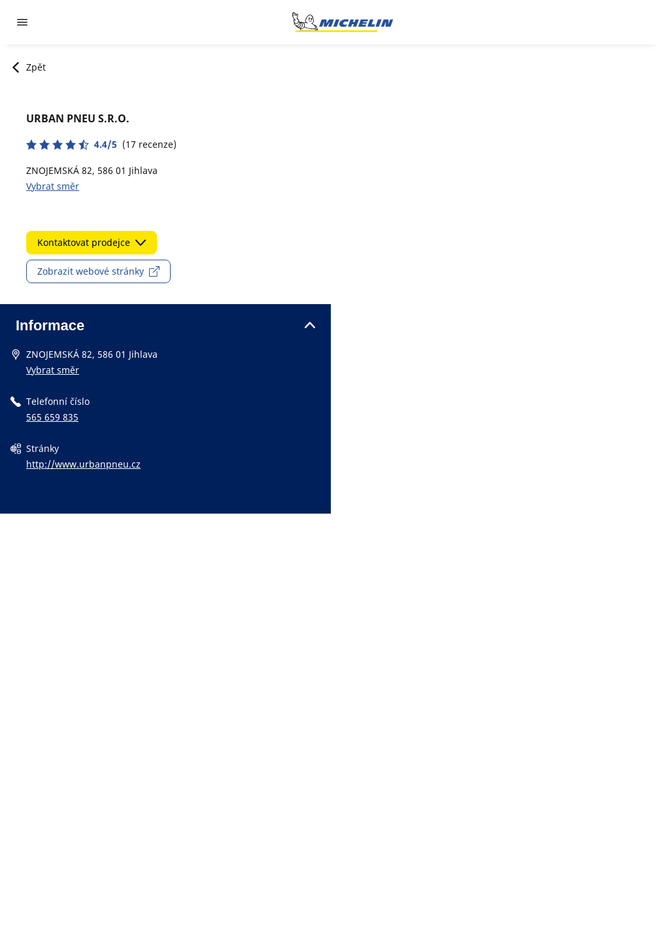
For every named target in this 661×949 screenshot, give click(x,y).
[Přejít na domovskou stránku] (342, 22)
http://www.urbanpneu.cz (83, 464)
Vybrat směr (52, 186)
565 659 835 (52, 417)
